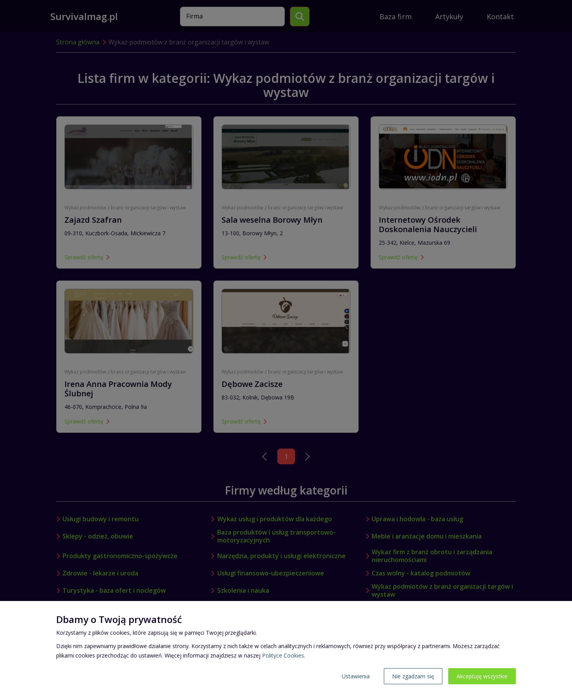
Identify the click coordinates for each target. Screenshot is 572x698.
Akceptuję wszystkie (482, 676)
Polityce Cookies (283, 655)
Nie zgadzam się (413, 676)
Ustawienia (356, 676)
